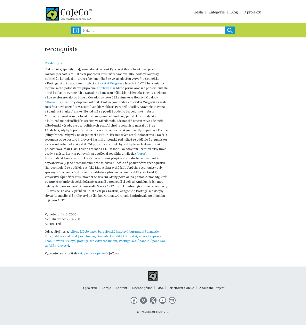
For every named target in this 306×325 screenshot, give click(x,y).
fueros (140, 153)
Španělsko (157, 241)
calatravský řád (74, 236)
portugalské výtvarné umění (97, 241)
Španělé (143, 241)
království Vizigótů (108, 83)
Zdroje (106, 288)
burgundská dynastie (144, 231)
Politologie (53, 63)
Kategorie (216, 12)
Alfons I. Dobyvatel (83, 231)
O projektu (252, 12)
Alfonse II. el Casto (58, 102)
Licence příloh (142, 288)
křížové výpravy (150, 236)
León (48, 241)
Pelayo (71, 241)
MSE (160, 288)
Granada (103, 236)
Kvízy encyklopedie (91, 253)
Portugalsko (127, 241)
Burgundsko (53, 236)
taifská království (57, 245)
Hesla (198, 12)
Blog (234, 12)
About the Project (212, 288)
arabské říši (107, 88)
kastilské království (123, 236)
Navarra (59, 241)
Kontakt (121, 288)
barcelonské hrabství (113, 231)
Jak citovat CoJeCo (181, 288)
